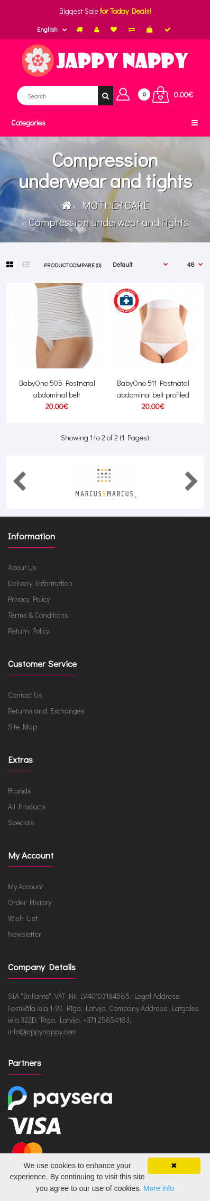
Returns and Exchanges (46, 711)
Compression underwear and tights (107, 222)
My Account (25, 886)
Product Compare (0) (72, 265)
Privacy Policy (29, 599)
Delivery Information (40, 583)
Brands (19, 790)
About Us (22, 567)
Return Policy (28, 631)
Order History (29, 902)
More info (158, 1188)
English (47, 29)
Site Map (22, 726)
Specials (21, 822)
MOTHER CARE (113, 205)
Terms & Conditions (38, 615)
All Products (27, 806)
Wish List (23, 918)
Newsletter (24, 934)
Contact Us (25, 695)
